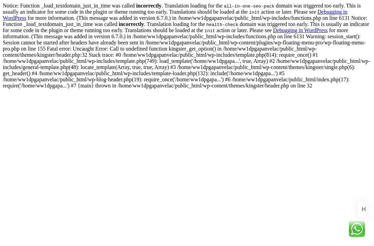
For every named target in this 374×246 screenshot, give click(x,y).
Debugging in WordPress (300, 30)
